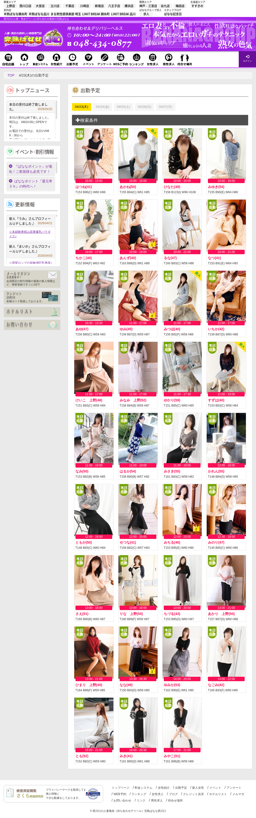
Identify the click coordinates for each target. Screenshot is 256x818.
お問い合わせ (122, 800)
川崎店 (84, 6)
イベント (215, 787)
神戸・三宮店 (148, 6)
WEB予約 (119, 794)
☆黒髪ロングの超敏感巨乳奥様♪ (30, 263)
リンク (141, 800)
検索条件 (87, 120)
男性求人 (157, 800)
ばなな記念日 (173, 14)
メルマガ (238, 794)
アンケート (234, 787)
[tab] (160, 120)
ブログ (173, 794)
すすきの (197, 6)
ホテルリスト (218, 794)
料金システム (143, 787)
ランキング (138, 794)
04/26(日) (144, 107)
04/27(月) (165, 107)
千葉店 (69, 6)
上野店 (10, 6)
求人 (146, 14)
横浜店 (129, 6)
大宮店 (40, 6)
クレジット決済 (193, 794)
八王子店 (114, 6)
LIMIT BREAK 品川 (123, 14)
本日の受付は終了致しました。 (31, 106)
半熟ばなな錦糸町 (15, 14)
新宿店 (99, 6)
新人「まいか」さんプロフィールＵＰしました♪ (31, 249)
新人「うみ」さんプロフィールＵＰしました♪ (31, 221)
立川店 (55, 6)
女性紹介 (164, 787)
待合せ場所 (175, 800)
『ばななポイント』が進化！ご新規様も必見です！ (30, 168)
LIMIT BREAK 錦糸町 (96, 14)
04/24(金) (102, 107)
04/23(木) (81, 107)
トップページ (120, 787)
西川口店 (25, 6)
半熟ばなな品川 (39, 14)
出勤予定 (181, 787)
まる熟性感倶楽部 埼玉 (66, 14)
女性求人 (158, 794)
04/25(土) (123, 107)
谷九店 (165, 6)
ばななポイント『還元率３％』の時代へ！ (30, 183)
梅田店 (180, 6)
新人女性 (198, 787)
